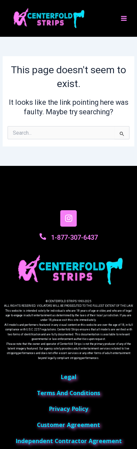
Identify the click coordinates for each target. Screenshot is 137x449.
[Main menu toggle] (123, 18)
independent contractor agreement (68, 441)
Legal (68, 377)
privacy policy (68, 409)
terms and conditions (68, 393)
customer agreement (68, 425)
